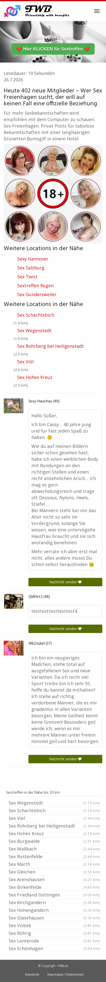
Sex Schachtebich (35, 315)
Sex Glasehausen (54, 917)
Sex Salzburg (30, 268)
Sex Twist (27, 277)
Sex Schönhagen (54, 948)
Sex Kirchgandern (54, 902)
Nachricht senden (65, 582)
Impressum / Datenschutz (65, 974)
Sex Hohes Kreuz (34, 377)
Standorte (32, 974)
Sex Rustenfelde (54, 856)
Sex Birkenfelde (54, 887)
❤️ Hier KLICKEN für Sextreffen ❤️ (52, 48)
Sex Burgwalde (54, 841)
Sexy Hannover (32, 259)
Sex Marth (54, 864)
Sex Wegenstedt (34, 330)
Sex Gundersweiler (37, 294)
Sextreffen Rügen (35, 285)
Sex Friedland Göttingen (54, 894)
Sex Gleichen (54, 871)
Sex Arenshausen (54, 879)
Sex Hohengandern (54, 910)
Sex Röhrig (54, 933)
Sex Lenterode (54, 940)
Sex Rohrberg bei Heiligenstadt (50, 346)
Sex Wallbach (54, 848)
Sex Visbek (54, 925)
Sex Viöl (25, 362)
